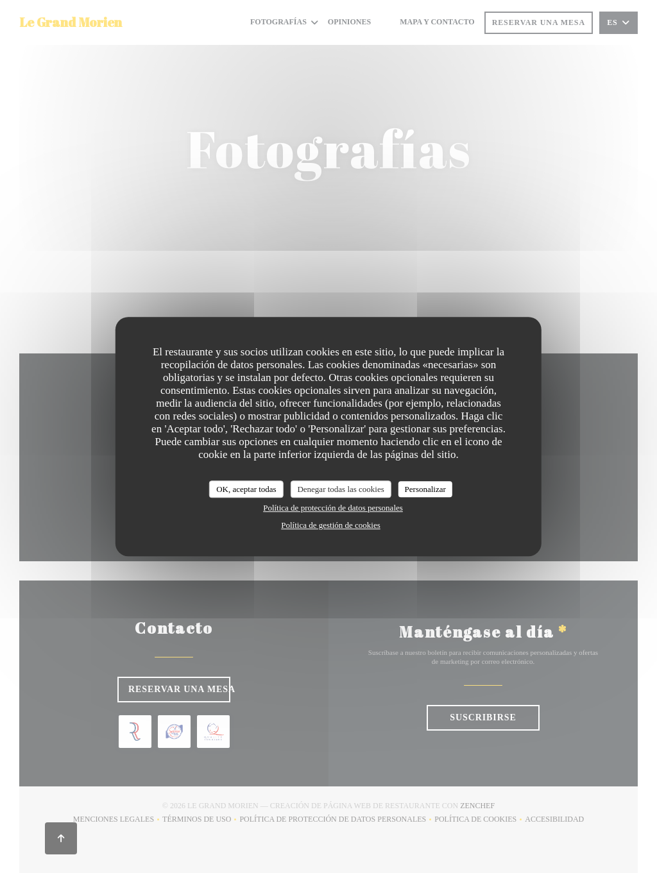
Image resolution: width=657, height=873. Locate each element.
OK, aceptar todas (246, 489)
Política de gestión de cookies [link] (330, 525)
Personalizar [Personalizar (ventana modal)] (425, 489)
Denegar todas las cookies (340, 489)
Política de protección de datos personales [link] (333, 508)
